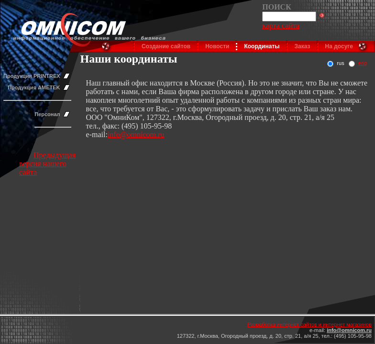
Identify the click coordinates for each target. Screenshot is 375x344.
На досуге (339, 46)
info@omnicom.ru (136, 134)
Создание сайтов (166, 46)
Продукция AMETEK (34, 87)
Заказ (302, 46)
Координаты (261, 46)
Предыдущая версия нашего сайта (47, 163)
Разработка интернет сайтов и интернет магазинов (309, 324)
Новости (217, 46)
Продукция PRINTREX (31, 76)
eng (362, 63)
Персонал (47, 114)
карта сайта (280, 26)
